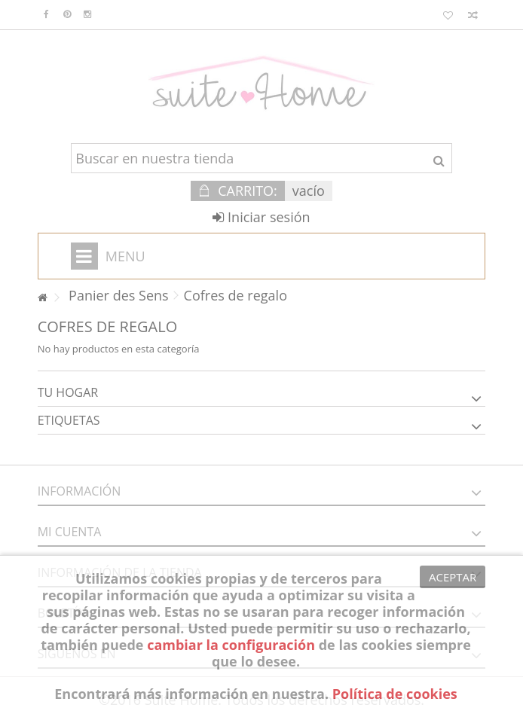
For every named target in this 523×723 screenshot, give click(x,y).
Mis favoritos (448, 15)
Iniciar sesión (261, 217)
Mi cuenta (70, 531)
